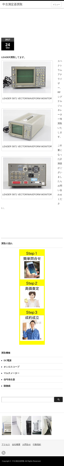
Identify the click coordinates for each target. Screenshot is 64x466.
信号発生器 (9, 379)
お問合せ (26, 444)
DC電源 (7, 360)
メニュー (56, 4)
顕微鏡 (7, 386)
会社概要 (16, 444)
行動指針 (37, 444)
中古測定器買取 (18, 461)
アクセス (6, 444)
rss (3, 453)
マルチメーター (11, 373)
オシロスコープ (11, 367)
